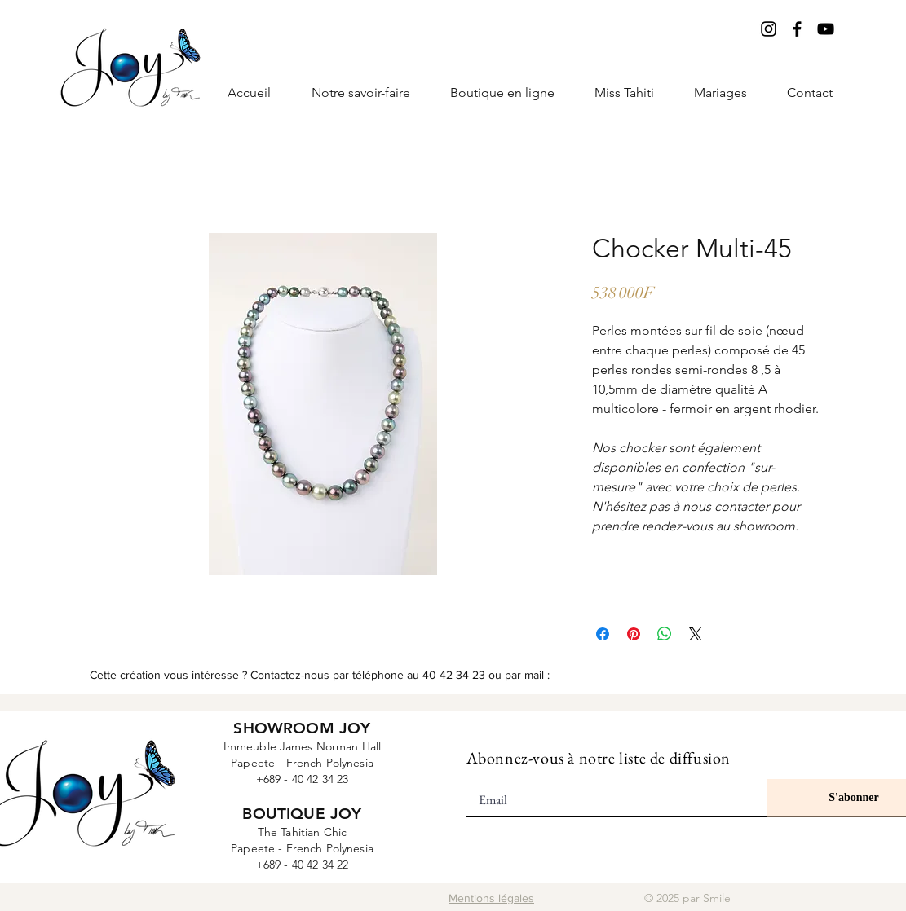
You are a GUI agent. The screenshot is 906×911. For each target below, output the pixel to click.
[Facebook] (797, 29)
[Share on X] (695, 634)
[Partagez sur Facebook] (602, 634)
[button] (624, 93)
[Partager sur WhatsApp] (664, 634)
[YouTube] (825, 29)
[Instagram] (768, 29)
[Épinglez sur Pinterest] (633, 634)
